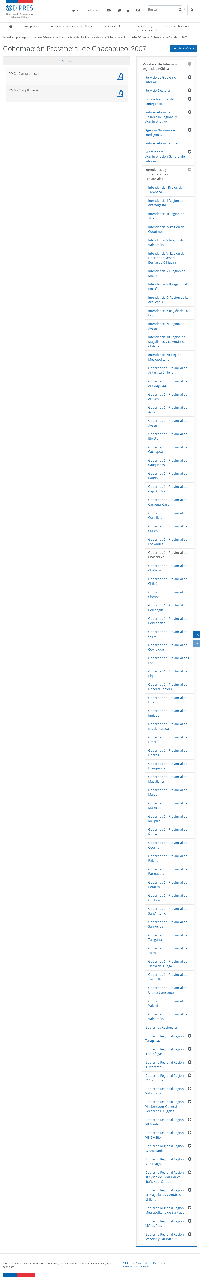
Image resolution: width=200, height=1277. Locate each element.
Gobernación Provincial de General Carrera (167, 686)
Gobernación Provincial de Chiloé (167, 581)
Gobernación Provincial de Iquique (167, 713)
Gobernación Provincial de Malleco (167, 805)
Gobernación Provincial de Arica (167, 409)
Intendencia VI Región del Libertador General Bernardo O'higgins (166, 258)
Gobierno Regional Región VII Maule (164, 1122)
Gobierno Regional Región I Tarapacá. (165, 1038)
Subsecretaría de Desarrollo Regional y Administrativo (161, 117)
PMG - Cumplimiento (121, 92)
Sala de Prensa (92, 10)
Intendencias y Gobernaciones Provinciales (114, 37)
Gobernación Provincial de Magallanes (167, 779)
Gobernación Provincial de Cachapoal (167, 449)
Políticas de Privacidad (134, 1263)
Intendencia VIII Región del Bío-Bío (167, 286)
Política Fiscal (112, 26)
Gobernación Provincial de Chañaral (167, 568)
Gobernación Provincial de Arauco (167, 396)
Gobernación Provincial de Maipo (167, 792)
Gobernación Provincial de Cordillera (167, 515)
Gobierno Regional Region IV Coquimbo (164, 1077)
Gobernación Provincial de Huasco (167, 700)
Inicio (6, 37)
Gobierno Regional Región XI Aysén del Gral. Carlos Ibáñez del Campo (164, 1177)
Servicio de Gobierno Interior (160, 79)
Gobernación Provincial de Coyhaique (167, 647)
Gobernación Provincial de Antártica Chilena (167, 370)
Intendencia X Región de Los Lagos (168, 313)
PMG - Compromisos (121, 75)
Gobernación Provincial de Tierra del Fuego (167, 963)
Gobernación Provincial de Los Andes (167, 541)
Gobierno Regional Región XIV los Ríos (164, 1223)
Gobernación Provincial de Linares (167, 752)
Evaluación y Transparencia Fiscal (145, 28)
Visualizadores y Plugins (136, 1266)
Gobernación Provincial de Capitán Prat (167, 488)
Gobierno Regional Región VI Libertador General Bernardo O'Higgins (164, 1106)
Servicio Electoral (158, 90)
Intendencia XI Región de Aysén (166, 326)
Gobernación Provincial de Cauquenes (167, 462)
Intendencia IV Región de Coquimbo (166, 229)
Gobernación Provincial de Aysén (167, 423)
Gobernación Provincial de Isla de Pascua (167, 726)
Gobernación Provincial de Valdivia (167, 1003)
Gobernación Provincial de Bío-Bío (167, 436)
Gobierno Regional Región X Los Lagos (164, 1161)
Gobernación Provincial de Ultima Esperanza (167, 990)
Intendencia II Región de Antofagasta (165, 202)
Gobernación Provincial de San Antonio (167, 911)
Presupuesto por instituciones (26, 37)
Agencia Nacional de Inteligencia (160, 132)
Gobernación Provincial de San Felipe (167, 924)
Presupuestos (32, 26)
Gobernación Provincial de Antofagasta (167, 383)
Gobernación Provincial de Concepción (167, 620)
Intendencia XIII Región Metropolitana (164, 357)
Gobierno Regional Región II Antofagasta (164, 1051)
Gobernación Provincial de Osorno (167, 845)
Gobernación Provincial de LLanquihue (167, 766)
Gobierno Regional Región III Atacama (164, 1064)
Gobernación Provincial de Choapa (167, 594)
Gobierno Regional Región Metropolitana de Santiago (165, 1210)
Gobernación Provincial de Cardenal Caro (167, 502)
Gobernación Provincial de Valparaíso (167, 1016)
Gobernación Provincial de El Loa (169, 660)
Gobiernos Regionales (161, 1027)
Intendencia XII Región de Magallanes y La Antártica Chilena (167, 341)
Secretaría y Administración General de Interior (165, 156)
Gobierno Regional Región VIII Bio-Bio (164, 1135)
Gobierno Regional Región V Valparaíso (164, 1091)
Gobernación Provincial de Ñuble (167, 831)
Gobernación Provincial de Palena (167, 858)
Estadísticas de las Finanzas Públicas (71, 26)
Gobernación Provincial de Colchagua (167, 607)
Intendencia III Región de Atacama (166, 216)
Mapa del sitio (160, 1263)
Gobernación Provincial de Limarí (167, 739)
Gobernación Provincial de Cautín (167, 475)
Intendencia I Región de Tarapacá (165, 189)
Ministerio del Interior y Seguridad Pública (66, 37)
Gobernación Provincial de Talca (167, 950)
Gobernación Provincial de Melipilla (167, 818)
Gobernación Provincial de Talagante (167, 937)
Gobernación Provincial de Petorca (167, 884)
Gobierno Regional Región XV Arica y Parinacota (164, 1236)
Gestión (67, 61)
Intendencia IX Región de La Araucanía (168, 299)
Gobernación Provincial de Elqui (167, 673)
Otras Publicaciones (177, 26)
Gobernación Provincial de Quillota (167, 897)
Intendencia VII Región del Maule (167, 273)
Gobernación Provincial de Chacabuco (159, 37)
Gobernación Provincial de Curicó (167, 528)
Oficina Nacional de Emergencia (159, 101)
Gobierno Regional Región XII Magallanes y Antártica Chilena (164, 1195)
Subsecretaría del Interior (164, 143)
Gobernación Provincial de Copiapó (167, 634)
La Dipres (73, 10)
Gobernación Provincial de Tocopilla (167, 976)
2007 (184, 37)
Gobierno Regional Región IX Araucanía (164, 1148)
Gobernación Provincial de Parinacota (167, 871)
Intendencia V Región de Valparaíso (166, 242)
